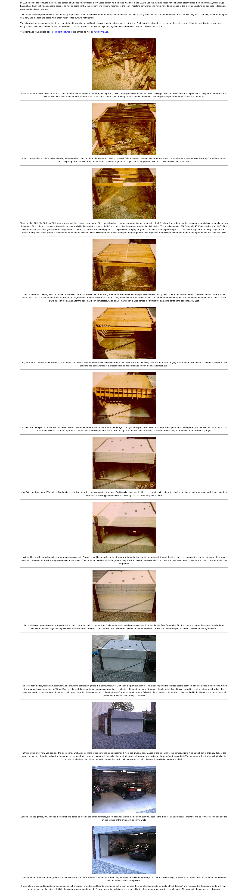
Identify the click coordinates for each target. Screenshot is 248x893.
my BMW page (101, 32)
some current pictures (59, 32)
